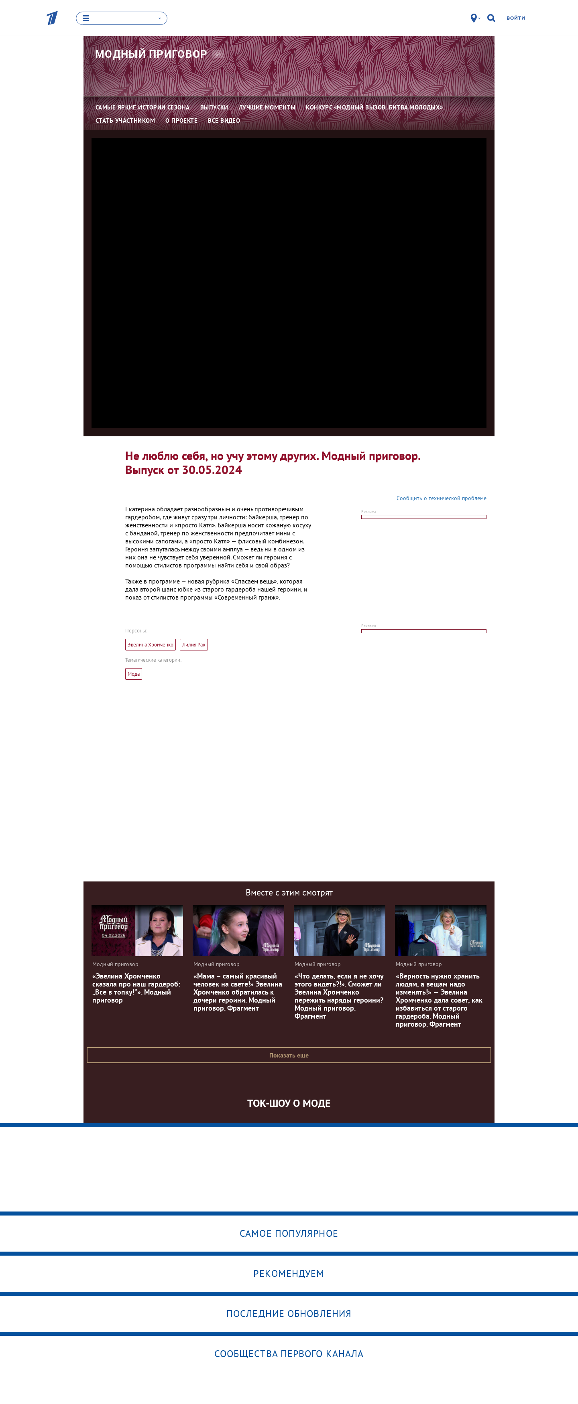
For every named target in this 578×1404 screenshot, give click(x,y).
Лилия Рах (194, 644)
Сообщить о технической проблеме (441, 498)
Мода (134, 674)
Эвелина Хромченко (150, 644)
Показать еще (289, 1055)
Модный (151, 54)
